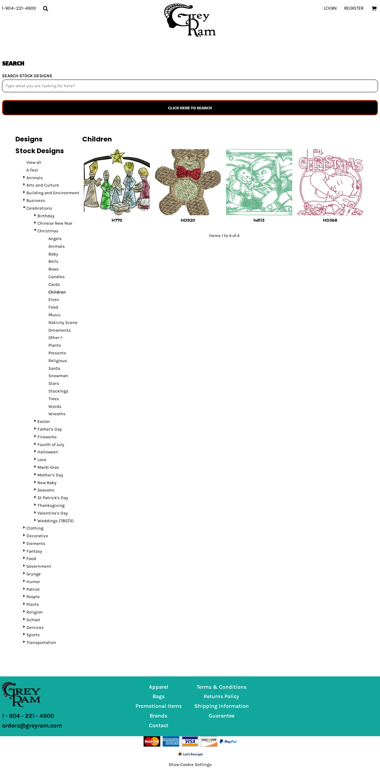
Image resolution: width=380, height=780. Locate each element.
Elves (53, 299)
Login (330, 8)
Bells (53, 261)
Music (54, 314)
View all (33, 162)
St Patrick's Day (52, 497)
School (33, 619)
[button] (45, 8)
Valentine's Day (52, 513)
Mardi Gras (48, 467)
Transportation (41, 642)
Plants (54, 345)
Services (35, 627)
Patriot (33, 589)
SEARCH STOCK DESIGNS (27, 75)
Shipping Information (221, 706)
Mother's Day (50, 474)
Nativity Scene (62, 322)
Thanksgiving (50, 505)
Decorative (37, 535)
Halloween (47, 451)
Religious (57, 360)
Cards (54, 284)
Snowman (58, 375)
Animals (34, 177)
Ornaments (59, 330)
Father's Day (49, 429)
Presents (57, 352)
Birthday (45, 215)
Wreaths (56, 413)
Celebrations (39, 208)
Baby (53, 253)
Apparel (158, 687)
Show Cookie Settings (190, 764)
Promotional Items (159, 706)
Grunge (33, 573)
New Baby (46, 482)
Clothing (34, 528)
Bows (53, 268)
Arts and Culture (42, 185)
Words (54, 406)
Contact (158, 725)
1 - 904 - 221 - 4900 (28, 715)
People (33, 596)
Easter (43, 421)
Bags (159, 696)
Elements (35, 543)
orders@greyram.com (32, 725)
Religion (34, 612)
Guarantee (221, 715)
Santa (54, 368)
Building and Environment (52, 192)
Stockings (58, 391)
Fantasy (34, 551)
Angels (55, 238)
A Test (32, 170)
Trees (53, 398)
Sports (33, 634)
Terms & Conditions (221, 687)
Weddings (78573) (55, 520)
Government (38, 566)
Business (35, 200)
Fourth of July (50, 444)
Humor (33, 581)
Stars (53, 383)
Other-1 (55, 337)
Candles (56, 276)
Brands (158, 715)
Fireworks (47, 436)
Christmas (47, 230)
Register (354, 8)
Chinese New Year (54, 223)
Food (53, 307)
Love (41, 459)
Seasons (45, 489)
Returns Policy (221, 696)
